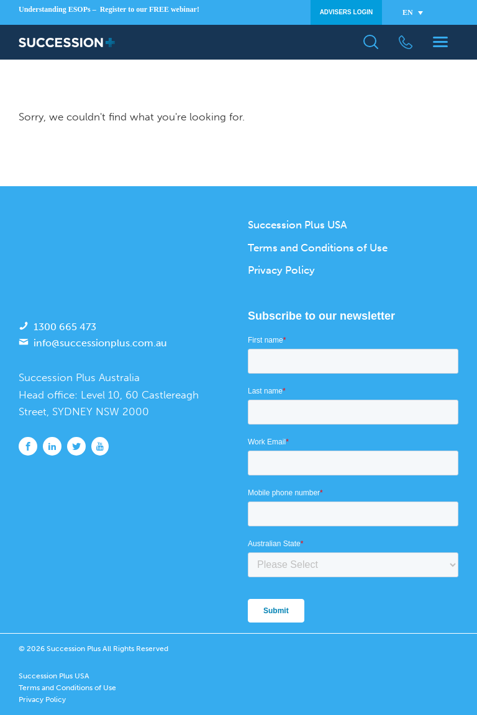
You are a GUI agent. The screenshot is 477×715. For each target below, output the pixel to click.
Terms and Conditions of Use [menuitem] (318, 247)
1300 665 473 (65, 327)
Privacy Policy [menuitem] (281, 270)
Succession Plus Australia (79, 377)
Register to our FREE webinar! (149, 9)
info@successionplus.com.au (100, 343)
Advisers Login (346, 12)
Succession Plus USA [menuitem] (297, 224)
